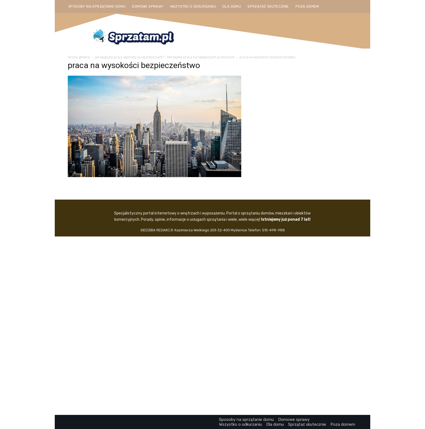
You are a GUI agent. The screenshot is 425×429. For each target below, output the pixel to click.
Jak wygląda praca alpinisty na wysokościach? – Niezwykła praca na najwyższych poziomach (164, 57)
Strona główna (79, 57)
